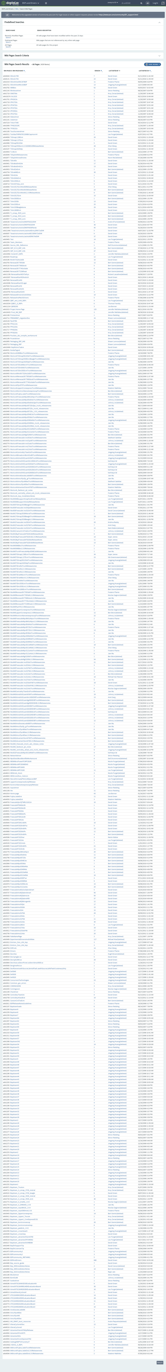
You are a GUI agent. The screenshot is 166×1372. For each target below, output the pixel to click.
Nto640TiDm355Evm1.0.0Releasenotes (24, 586)
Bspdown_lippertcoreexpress (21, 1213)
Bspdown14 (14, 1170)
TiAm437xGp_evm (17, 184)
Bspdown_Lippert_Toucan (20, 1216)
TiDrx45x (13, 161)
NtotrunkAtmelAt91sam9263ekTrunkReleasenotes (29, 464)
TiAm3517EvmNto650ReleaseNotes (23, 187)
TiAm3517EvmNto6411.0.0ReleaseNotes (25, 193)
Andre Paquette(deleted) (117, 1321)
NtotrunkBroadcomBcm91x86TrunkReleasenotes (28, 455)
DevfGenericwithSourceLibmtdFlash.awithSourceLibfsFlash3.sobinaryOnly (38, 968)
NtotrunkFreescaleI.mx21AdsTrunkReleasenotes (28, 449)
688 (95, 1260)
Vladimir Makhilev (114, 388)
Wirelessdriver (15, 91)
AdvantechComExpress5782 (20, 1339)
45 (95, 228)
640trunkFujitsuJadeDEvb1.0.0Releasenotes (26, 1353)
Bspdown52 (14, 1050)
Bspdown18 (14, 1158)
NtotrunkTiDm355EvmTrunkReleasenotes (26, 371)
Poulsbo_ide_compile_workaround (23, 336)
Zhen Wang (112, 146)
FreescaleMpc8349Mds (18, 869)
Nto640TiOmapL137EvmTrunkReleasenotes (26, 557)
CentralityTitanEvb (17, 995)
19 (95, 516)
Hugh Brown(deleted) (116, 954)
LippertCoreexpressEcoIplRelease (22, 782)
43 (95, 793)
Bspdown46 (14, 1071)
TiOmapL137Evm (16, 140)
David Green (112, 76)
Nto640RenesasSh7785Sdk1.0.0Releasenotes (27, 595)
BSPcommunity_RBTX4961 (20, 1257)
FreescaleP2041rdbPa (18, 823)
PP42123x (13, 324)
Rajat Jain (111, 1272)
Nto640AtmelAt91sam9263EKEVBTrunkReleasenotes (30, 709)
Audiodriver (14, 1281)
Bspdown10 (14, 1181)
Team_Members (16, 242)
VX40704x (13, 93)
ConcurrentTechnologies (19, 980)
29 (95, 207)
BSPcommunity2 (16, 1251)
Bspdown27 (14, 1129)
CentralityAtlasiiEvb (17, 998)
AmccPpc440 (15, 1316)
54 (95, 659)
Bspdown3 (14, 1120)
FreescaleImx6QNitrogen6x (20, 901)
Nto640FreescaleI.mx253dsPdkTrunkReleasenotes (29, 683)
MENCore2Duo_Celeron (19, 776)
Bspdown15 (14, 1167)
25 (95, 204)
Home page (14, 793)
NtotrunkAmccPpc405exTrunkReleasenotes (26, 484)
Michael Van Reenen (115, 677)
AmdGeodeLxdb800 (17, 1310)
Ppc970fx (13, 321)
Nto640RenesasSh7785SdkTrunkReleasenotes (27, 592)
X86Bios (13, 88)
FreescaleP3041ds (17, 820)
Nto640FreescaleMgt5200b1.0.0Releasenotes (27, 659)
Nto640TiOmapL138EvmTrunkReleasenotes (26, 554)
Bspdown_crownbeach (18, 1231)
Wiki (16, 9)
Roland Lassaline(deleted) (118, 274)
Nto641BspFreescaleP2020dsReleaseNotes (26, 540)
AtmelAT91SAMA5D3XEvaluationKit (23, 1283)
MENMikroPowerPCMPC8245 (20, 761)
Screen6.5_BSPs (17, 254)
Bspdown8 (14, 1012)
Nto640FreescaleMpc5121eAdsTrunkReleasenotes (29, 651)
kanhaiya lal (112, 461)
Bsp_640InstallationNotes (20, 1269)
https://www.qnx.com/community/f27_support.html (118, 15)
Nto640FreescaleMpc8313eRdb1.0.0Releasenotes (28, 648)
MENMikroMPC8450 (17, 767)
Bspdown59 (14, 1033)
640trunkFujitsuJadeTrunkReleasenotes (25, 1348)
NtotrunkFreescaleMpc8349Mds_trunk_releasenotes (30, 423)
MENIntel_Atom (16, 773)
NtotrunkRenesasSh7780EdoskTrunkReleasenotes (29, 379)
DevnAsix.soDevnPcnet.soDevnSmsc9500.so (26, 963)
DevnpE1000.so (16, 960)
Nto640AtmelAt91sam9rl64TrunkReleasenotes (27, 694)
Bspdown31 (14, 1114)
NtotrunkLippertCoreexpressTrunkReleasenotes (28, 388)
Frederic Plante (113, 82)
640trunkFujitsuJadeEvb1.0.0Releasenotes (26, 1351)
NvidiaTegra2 (15, 350)
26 (95, 1222)
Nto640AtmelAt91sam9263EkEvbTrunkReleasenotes (29, 712)
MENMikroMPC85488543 (19, 764)
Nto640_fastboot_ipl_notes (20, 747)
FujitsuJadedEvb (16, 799)
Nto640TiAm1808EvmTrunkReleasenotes (25, 589)
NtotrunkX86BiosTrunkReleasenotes (24, 353)
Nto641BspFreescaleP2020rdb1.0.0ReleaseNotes (28, 537)
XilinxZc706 (14, 76)
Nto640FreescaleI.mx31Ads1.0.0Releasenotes (27, 677)
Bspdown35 (14, 1103)
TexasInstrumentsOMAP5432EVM (22, 225)
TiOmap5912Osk (16, 143)
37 (95, 236)
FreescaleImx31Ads (17, 922)
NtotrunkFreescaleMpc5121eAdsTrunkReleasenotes (29, 432)
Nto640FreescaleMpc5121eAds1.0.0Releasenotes (28, 653)
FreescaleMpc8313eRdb (19, 875)
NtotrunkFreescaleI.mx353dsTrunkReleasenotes (28, 438)
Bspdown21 (14, 1146)
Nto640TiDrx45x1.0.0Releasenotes (23, 572)
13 (95, 85)
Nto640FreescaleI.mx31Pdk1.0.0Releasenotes (27, 671)
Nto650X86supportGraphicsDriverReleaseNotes (28, 499)
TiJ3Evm (13, 152)
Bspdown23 (14, 1141)
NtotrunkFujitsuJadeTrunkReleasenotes (25, 394)
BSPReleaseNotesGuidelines (20, 1003)
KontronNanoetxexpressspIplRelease (24, 785)
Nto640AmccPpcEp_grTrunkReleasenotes (25, 726)
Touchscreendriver (17, 131)
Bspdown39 (14, 1091)
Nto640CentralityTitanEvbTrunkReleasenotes (27, 691)
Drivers (13, 951)
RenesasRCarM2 (16, 280)
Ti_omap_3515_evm (18, 216)
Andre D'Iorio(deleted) (116, 222)
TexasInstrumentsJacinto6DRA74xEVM (24, 236)
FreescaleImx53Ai (16, 910)
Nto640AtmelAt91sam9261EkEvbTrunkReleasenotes (29, 718)
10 (95, 260)
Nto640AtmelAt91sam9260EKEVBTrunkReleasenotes (30, 721)
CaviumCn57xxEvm (17, 1001)
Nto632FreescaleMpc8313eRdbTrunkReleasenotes (29, 753)
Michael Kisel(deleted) (116, 939)
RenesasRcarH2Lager (19, 283)
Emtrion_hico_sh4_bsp (19, 942)
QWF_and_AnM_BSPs (18, 301)
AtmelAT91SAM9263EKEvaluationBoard (25, 1289)
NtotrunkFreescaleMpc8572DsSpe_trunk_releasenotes (30, 406)
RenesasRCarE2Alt (17, 289)
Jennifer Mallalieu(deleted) (118, 254)
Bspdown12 (14, 1176)
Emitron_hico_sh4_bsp (19, 945)
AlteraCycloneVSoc (17, 1324)
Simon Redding (113, 91)
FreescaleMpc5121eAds (19, 887)
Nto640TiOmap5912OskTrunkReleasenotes (26, 560)
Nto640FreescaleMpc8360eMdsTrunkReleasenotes (29, 636)
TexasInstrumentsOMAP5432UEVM (23, 222)
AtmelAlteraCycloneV (18, 1292)
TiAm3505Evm (15, 198)
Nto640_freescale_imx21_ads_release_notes (27, 744)
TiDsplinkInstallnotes (18, 158)
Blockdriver (14, 1275)
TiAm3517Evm (15, 196)
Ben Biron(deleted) (115, 336)
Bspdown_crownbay (18, 1234)
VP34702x (13, 105)
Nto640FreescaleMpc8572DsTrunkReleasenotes (28, 627)
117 (95, 939)
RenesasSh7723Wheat (18, 271)
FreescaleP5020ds (17, 811)
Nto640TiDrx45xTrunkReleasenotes (23, 566)
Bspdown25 (14, 1135)
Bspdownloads (16, 1006)
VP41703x (13, 102)
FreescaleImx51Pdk (17, 913)
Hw (11, 791)
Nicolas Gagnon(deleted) (117, 595)
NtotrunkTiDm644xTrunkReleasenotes (24, 368)
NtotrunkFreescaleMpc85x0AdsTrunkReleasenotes (29, 400)
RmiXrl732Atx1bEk (17, 260)
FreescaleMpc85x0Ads (18, 855)
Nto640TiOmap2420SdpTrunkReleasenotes (26, 563)
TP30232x (13, 128)
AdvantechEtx (15, 1336)
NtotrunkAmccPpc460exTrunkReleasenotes (26, 481)
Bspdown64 (14, 1018)
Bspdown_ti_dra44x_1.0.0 (20, 1202)
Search (8, 37)
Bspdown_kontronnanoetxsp (21, 1225)
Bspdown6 (14, 1030)
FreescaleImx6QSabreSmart (20, 893)
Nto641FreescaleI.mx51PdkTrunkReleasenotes (27, 525)
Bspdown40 (14, 1088)
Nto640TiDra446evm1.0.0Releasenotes (24, 578)
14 (95, 239)
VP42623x (13, 99)
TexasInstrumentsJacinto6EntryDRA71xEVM (27, 231)
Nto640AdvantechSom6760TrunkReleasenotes (27, 738)
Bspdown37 (14, 1097)
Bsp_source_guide (17, 1263)
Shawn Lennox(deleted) (117, 318)
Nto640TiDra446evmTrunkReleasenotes (25, 575)
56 (95, 893)
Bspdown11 (14, 1178)
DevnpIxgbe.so (15, 957)
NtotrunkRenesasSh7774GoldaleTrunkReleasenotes (29, 382)
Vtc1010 (14, 96)
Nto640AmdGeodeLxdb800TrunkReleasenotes (27, 723)
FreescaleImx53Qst (17, 904)
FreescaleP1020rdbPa (18, 846)
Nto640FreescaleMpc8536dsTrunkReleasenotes (28, 633)
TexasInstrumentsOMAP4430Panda (23, 228)
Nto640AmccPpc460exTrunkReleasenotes (25, 729)
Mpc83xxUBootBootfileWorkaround (23, 758)
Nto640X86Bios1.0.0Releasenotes (22, 548)
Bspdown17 (14, 1161)
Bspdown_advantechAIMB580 (21, 1243)
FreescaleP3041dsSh (18, 817)
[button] (45, 3)
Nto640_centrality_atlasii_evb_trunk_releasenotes (29, 750)
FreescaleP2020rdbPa (18, 828)
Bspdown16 (14, 1164)
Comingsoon (15, 989)
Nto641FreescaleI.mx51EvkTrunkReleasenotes (27, 528)
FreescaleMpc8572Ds (18, 858)
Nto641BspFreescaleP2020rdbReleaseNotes (26, 534)
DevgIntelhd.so (16, 966)
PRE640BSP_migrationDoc (20, 318)
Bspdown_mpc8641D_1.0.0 (20, 1208)
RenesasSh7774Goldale (19, 268)
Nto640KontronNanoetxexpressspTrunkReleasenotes (30, 616)
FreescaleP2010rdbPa (18, 834)
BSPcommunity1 (16, 1254)
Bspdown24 (14, 1138)
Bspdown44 (14, 1076)
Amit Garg (111, 525)
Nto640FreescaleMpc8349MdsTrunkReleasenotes (28, 642)
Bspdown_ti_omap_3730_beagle (22, 1193)
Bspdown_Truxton (17, 1187)
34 (95, 554)
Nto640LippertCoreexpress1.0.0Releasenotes (27, 613)
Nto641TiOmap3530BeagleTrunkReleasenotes (27, 516)
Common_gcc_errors (18, 983)
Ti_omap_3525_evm (18, 213)
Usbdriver (14, 120)
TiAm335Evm (15, 204)
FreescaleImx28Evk (17, 925)
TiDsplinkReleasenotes (18, 155)
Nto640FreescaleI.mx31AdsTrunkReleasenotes (27, 674)
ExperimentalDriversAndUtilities (22, 939)
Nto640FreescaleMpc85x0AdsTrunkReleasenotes (28, 624)
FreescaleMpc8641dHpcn (19, 852)
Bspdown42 (14, 1082)
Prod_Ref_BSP (16, 312)
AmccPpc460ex (15, 1313)
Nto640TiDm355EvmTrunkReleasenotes (25, 583)
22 (95, 616)
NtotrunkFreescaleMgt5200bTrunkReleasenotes (28, 435)
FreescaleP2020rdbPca (18, 826)
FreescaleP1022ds (17, 840)
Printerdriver (15, 315)
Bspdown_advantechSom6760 (21, 1237)
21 (95, 662)
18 (95, 645)
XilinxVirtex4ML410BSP (18, 85)
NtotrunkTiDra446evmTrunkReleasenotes (26, 365)
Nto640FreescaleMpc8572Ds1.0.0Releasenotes (27, 630)
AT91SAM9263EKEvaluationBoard (22, 1301)
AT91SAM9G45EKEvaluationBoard (22, 1298)
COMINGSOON (15, 986)
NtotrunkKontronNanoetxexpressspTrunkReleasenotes (31, 391)
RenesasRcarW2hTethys (20, 274)
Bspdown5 (14, 1059)
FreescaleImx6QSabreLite (19, 896)
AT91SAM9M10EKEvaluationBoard (23, 1295)
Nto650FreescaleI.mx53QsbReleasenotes (25, 508)
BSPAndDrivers (15, 1260)
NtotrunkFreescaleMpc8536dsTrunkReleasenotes (28, 417)
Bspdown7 (14, 1015)
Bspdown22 (14, 1143)
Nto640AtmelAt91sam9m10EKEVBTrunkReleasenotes (30, 697)
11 (95, 82)
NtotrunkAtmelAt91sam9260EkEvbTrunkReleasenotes (30, 473)
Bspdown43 (14, 1079)
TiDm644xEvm (15, 178)
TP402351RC (15, 126)
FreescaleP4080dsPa (17, 814)
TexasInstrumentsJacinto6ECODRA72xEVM (26, 233)
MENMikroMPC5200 (17, 770)
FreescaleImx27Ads (17, 928)
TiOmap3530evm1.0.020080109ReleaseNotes (27, 146)
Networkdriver (15, 756)
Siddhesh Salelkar (114, 438)
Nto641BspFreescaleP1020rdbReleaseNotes (26, 543)
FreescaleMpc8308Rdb (18, 881)
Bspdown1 (14, 1184)
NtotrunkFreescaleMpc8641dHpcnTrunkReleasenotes (30, 397)
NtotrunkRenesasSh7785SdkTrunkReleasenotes (28, 376)
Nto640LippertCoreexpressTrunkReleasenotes (27, 610)
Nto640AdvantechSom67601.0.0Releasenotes (27, 741)
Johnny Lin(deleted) (115, 400)
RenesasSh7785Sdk (17, 263)
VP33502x (13, 111)
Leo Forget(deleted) (115, 134)
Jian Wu (111, 362)
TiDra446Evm (15, 172)
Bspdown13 (14, 1173)
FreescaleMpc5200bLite (19, 884)
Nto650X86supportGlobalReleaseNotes (25, 502)
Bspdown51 (14, 1053)
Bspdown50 (14, 1056)
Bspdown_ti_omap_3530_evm (21, 1199)
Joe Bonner (112, 306)
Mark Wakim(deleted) (116, 528)
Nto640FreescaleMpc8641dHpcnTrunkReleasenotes (29, 618)
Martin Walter (113, 837)
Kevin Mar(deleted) (115, 158)
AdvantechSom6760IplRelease (21, 1330)
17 (95, 163)
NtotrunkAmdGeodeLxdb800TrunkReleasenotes (28, 476)
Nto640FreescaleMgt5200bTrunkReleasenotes (27, 656)
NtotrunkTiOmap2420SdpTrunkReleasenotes (27, 362)
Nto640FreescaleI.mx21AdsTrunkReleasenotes (27, 688)
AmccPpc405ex (15, 1318)
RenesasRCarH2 (16, 286)
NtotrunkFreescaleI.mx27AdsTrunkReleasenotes (28, 446)
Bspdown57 (14, 1038)
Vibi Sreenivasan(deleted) (117, 557)
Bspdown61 (14, 1024)
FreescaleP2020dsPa (17, 831)
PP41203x (13, 327)
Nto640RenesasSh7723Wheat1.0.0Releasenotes (28, 604)
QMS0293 (14, 306)
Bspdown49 (14, 1062)
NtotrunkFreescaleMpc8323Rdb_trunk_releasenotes (30, 426)
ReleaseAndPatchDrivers (19, 298)
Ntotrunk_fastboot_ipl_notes (21, 490)
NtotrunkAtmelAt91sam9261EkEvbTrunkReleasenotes (30, 470)
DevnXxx (13, 954)
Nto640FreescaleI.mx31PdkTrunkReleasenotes (27, 668)
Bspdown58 (14, 1036)
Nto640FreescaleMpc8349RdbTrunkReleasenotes (28, 639)
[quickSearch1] (129, 3)
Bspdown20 (14, 1149)
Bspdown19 (14, 1155)
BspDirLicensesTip (17, 1248)
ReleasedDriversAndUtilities (20, 295)
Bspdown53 (14, 1047)
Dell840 (13, 971)
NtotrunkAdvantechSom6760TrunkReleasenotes (28, 487)
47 (95, 251)
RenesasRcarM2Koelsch (20, 277)
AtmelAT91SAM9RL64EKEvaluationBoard (25, 1286)
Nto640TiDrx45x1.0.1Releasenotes (23, 569)
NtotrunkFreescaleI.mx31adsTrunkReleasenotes (28, 443)
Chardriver (14, 992)
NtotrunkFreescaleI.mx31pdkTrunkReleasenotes (28, 441)
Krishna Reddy (113, 522)
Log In (155, 3)
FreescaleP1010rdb (17, 849)
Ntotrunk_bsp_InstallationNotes (22, 496)
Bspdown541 (15, 1041)
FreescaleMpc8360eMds (19, 866)
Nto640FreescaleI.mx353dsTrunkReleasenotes (27, 662)
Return (160, 1362)
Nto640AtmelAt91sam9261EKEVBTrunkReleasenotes (30, 715)
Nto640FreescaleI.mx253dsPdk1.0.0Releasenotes (28, 686)
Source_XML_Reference (19, 245)
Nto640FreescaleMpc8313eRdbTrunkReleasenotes (29, 645)
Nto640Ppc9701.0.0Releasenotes (22, 607)
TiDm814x (14, 175)
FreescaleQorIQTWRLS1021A (21, 802)
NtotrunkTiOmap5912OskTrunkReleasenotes (27, 356)
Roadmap (14, 257)
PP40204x (13, 330)
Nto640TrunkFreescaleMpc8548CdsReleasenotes (28, 551)
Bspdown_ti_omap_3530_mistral (22, 1196)
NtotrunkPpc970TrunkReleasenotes (23, 385)
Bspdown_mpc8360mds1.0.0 (21, 1211)
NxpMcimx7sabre (17, 347)
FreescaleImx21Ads (17, 933)
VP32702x (13, 114)
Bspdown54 (14, 1044)
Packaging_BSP (16, 344)
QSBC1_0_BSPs (16, 303)
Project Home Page (17, 309)
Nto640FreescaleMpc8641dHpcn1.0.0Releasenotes (29, 621)
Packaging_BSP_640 (17, 341)
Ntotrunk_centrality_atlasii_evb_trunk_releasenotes (30, 493)
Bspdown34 (14, 1106)
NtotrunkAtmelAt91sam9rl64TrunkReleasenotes (28, 458)
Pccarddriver (15, 338)
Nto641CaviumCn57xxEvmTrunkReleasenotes (27, 531)
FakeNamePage (16, 936)
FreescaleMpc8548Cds (18, 861)
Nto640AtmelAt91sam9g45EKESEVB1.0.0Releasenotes (30, 703)
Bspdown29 (14, 1123)
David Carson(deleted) (116, 511)
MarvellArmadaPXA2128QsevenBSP (23, 779)
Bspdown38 (14, 1094)
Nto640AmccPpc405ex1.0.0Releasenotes (25, 735)
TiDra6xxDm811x (16, 166)
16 (95, 318)
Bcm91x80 (14, 1278)
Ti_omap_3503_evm (18, 219)
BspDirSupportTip (17, 1246)
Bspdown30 (14, 1117)
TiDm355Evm (15, 181)
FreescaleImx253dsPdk (18, 931)
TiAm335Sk (14, 201)
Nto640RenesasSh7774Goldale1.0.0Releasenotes (28, 601)
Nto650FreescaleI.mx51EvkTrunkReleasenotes (27, 511)
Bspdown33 (14, 1108)
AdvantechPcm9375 (17, 1333)
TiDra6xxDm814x (16, 163)
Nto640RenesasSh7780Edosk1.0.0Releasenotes (27, 598)
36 (95, 225)
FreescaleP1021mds (17, 843)
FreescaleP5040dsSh (18, 805)
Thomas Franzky (114, 303)
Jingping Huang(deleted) (117, 85)
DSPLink (13, 948)
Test (11, 239)
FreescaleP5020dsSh (18, 808)
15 (95, 196)
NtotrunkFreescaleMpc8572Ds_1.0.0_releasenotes (29, 411)
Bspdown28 (14, 1126)
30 (95, 172)
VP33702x (13, 108)
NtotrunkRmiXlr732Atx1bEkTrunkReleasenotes (27, 373)
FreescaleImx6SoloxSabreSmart (22, 890)
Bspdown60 (14, 1027)
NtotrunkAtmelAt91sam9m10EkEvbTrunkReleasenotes (31, 461)
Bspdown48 (14, 1065)
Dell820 (13, 977)
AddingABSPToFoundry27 (20, 1342)
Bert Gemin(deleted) (115, 152)
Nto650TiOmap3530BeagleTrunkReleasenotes (27, 505)
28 (95, 146)
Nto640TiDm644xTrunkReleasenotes (24, 581)
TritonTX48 (14, 123)
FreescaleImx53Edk (17, 907)
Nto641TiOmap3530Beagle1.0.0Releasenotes (27, 519)
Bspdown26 (14, 1132)
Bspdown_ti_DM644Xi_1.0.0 (20, 1205)
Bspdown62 (14, 1021)
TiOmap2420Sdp (16, 149)
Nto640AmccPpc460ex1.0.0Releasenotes (25, 732)
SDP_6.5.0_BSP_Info (17, 248)
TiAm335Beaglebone (18, 207)
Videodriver (14, 117)
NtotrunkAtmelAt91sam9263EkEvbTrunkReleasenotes (30, 467)
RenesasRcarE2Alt (18, 292)
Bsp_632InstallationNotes (20, 1272)
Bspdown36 (14, 1100)
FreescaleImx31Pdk (17, 919)
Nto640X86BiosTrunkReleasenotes (23, 546)
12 (95, 248)
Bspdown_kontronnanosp (20, 1222)
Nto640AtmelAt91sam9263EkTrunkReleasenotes (28, 706)
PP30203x (13, 333)
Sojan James (112, 537)
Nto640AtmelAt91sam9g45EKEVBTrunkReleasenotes (30, 700)
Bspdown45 (14, 1073)
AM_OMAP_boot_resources (20, 1321)
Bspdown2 (14, 1152)
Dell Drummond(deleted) (117, 245)
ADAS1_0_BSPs (16, 1345)
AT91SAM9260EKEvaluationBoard (22, 1307)
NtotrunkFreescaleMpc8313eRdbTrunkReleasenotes (29, 429)
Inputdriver (14, 788)
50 (95, 896)
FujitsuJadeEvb (16, 796)
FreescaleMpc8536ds (18, 863)
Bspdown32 (14, 1111)
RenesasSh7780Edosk (18, 266)
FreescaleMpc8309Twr (18, 878)
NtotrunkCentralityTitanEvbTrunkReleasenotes (28, 452)
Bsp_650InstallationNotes (20, 1266)
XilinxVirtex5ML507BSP (18, 82)
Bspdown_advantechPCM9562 (21, 1240)
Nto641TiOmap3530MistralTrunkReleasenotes (27, 513)
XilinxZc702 (14, 79)
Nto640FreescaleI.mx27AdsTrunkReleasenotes (27, 680)
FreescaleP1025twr (17, 837)
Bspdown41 (14, 1085)
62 (95, 88)
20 (95, 137)
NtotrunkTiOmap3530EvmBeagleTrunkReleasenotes (30, 359)
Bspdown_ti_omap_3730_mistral (22, 1190)
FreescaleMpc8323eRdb (19, 872)
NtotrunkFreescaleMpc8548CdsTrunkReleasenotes (29, 414)
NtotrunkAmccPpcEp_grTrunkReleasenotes (26, 478)
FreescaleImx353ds (17, 916)
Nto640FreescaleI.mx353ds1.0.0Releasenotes (27, 665)
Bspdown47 (14, 1068)
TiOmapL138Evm (16, 137)
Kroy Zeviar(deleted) (115, 93)
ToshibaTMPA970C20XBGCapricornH (23, 134)
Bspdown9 (14, 1009)
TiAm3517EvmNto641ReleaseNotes (23, 190)
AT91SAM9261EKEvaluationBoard (22, 1304)
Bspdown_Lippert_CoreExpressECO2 (24, 1219)
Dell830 (13, 974)
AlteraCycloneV (16, 1327)
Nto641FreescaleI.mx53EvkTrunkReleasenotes (27, 522)
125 (95, 309)
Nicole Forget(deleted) (116, 761)
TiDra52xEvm (15, 169)
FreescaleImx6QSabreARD (20, 898)
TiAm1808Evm (15, 210)
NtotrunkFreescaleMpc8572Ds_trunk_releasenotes (29, 408)
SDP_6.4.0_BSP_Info (17, 251)
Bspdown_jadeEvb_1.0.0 (19, 1228)
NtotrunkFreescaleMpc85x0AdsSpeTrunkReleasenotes (30, 403)
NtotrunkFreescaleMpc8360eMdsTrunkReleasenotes (29, 420)
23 (95, 79)
